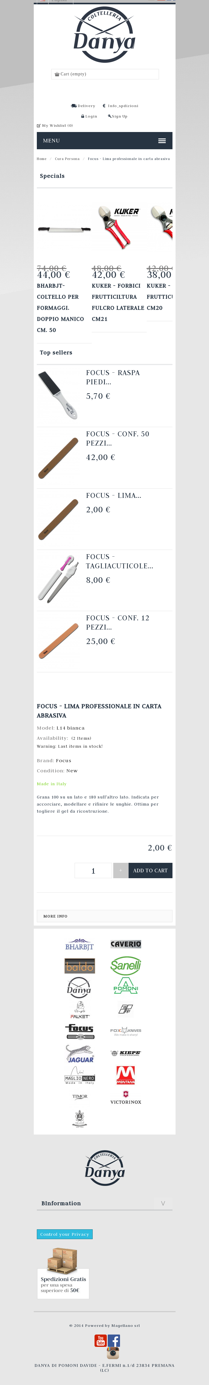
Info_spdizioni (123, 105)
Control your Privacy (64, 1234)
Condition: (51, 770)
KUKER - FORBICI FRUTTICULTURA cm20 (171, 296)
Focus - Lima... (113, 495)
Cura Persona (67, 159)
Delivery (86, 105)
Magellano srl (125, 1325)
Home (42, 159)
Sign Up (120, 116)
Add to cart (150, 870)
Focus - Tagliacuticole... (119, 561)
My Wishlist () (57, 125)
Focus (64, 760)
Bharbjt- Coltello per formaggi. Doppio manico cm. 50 (60, 308)
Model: (46, 728)
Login (91, 116)
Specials (52, 175)
